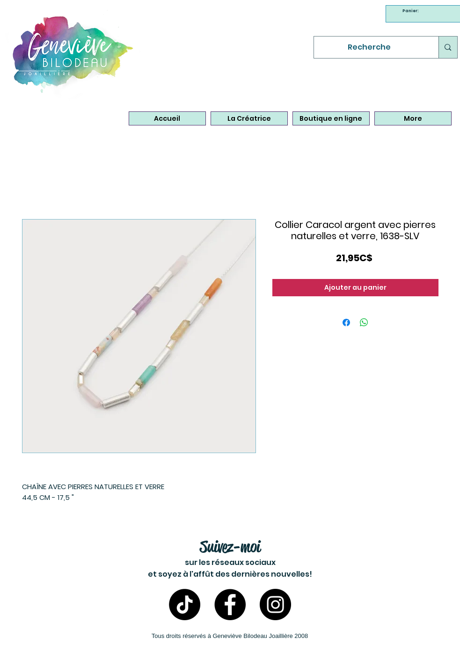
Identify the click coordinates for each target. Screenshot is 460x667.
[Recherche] (369, 47)
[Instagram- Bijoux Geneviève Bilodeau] (275, 604)
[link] (411, 10)
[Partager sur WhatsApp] (364, 322)
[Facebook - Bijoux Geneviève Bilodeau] (230, 604)
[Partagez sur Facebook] (346, 322)
